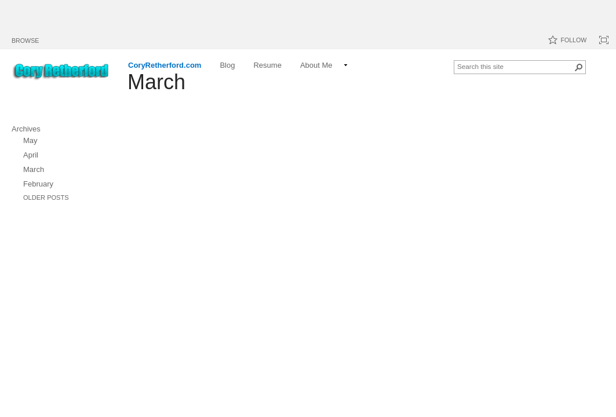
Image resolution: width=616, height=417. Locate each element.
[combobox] (515, 66)
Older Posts (46, 197)
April (30, 155)
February (38, 184)
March (33, 169)
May (30, 140)
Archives (26, 129)
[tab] (25, 38)
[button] (579, 67)
